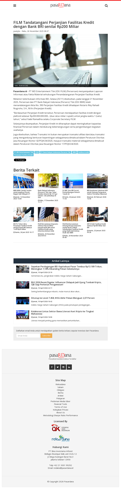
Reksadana (60, 384)
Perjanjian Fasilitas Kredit (23, 155)
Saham (60, 387)
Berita (60, 392)
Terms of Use (60, 407)
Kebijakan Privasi (60, 409)
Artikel (60, 395)
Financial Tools (60, 404)
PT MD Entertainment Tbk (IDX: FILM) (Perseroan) (54, 91)
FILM (37, 152)
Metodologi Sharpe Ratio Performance (60, 415)
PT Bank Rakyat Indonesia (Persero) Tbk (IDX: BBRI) (59, 102)
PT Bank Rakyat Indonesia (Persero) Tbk (56, 152)
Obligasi (60, 390)
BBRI (74, 152)
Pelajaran (60, 398)
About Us (60, 412)
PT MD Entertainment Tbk (23, 152)
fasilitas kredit (83, 152)
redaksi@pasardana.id (63, 468)
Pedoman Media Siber (60, 401)
